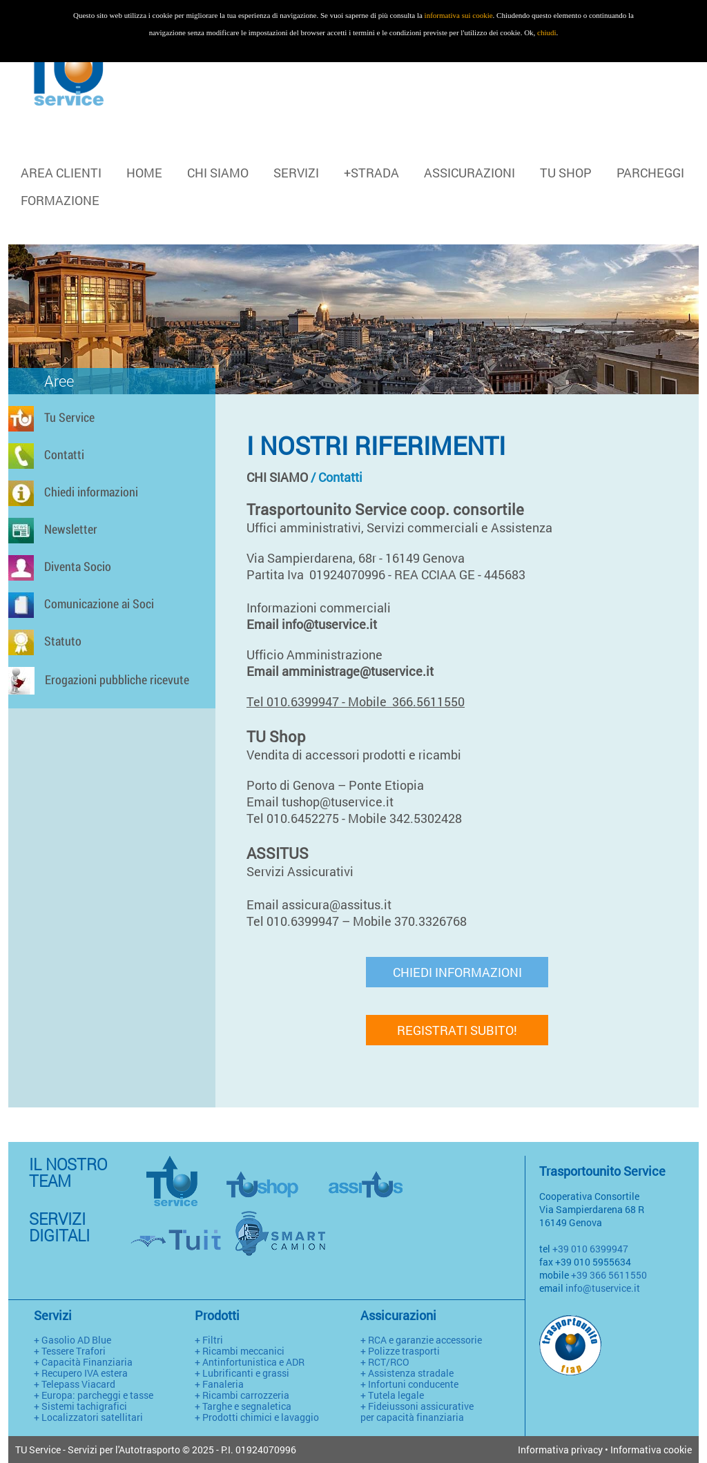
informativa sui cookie (459, 15)
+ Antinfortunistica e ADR (249, 1361)
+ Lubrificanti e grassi (242, 1372)
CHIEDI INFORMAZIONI (457, 972)
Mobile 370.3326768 (411, 921)
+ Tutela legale (392, 1395)
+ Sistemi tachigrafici (80, 1406)
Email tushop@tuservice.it (322, 801)
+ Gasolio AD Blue (72, 1339)
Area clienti (61, 172)
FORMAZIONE (60, 200)
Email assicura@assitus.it (321, 904)
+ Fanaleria (219, 1384)
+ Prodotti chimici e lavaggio (257, 1417)
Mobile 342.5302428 (405, 818)
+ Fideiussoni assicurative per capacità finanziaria (417, 1411)
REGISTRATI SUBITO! (457, 1030)
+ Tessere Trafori (70, 1350)
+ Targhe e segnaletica (243, 1406)
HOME (144, 172)
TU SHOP (566, 172)
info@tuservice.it (602, 1288)
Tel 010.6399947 (292, 701)
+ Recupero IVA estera (81, 1372)
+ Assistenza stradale (407, 1372)
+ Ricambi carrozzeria (242, 1395)
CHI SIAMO (218, 172)
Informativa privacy (560, 1449)
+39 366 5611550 (609, 1274)
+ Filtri (209, 1339)
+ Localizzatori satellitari (88, 1417)
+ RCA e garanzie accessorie (421, 1339)
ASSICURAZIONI (469, 172)
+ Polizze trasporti (400, 1350)
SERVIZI (296, 172)
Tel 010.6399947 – (298, 921)
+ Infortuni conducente (409, 1384)
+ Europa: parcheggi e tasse (93, 1395)
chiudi (546, 32)
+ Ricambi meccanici (239, 1350)
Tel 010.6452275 (292, 818)
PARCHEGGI (650, 172)
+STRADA (371, 172)
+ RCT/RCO (384, 1361)
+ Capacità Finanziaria (83, 1361)
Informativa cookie (651, 1449)
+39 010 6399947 (590, 1248)
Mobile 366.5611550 (406, 701)
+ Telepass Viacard (74, 1384)
